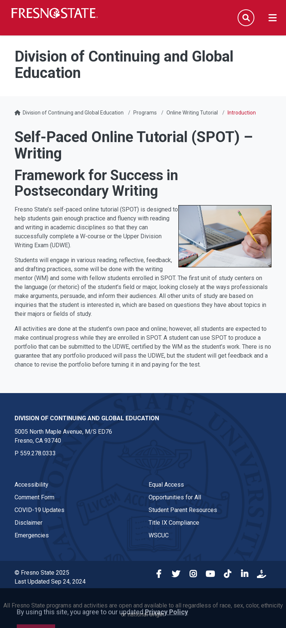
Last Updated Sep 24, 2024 (50, 581)
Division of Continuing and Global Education (73, 113)
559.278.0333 (38, 453)
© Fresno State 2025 (42, 572)
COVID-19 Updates (39, 510)
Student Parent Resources (183, 510)
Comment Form (34, 497)
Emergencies (32, 535)
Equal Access (166, 484)
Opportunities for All (175, 497)
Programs (145, 113)
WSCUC (159, 535)
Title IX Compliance (174, 522)
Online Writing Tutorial (192, 113)
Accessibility (31, 484)
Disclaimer (28, 522)
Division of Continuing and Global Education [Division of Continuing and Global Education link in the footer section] (87, 418)
